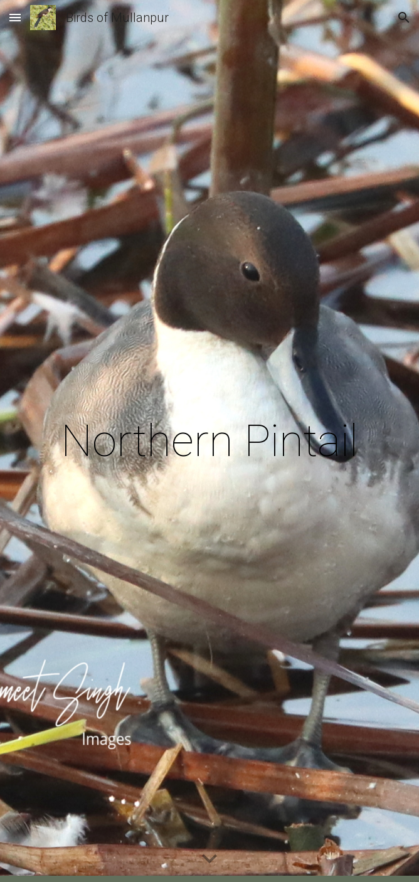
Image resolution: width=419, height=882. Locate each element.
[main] (209, 441)
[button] (15, 17)
